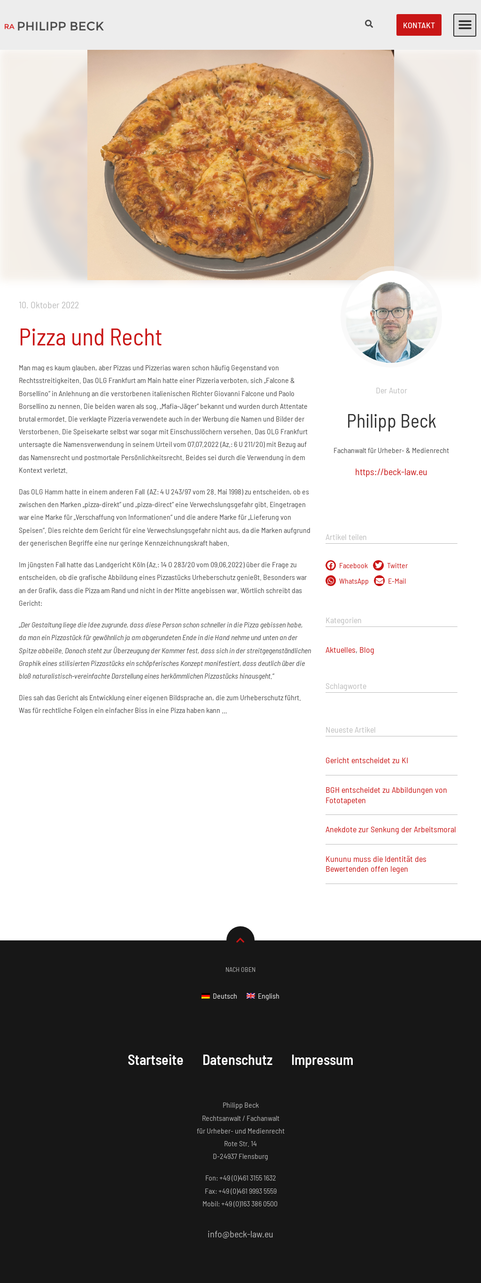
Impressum (322, 1059)
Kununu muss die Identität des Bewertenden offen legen (376, 863)
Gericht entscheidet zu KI (367, 760)
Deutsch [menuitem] (225, 995)
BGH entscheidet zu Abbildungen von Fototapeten (386, 794)
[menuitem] (219, 995)
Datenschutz (237, 1059)
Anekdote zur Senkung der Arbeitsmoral (391, 829)
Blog (366, 649)
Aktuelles (341, 649)
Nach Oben (240, 969)
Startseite (156, 1059)
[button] (464, 25)
